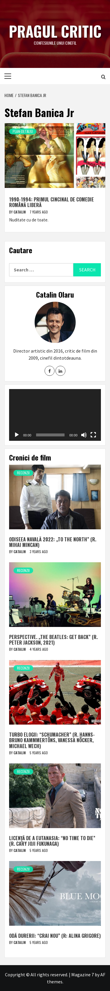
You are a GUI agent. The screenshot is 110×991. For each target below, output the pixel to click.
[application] (55, 415)
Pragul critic (55, 31)
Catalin (20, 211)
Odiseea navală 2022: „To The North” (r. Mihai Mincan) (52, 542)
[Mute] (84, 435)
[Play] (17, 435)
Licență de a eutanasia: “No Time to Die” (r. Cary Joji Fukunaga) (52, 841)
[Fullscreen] (93, 435)
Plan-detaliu (23, 131)
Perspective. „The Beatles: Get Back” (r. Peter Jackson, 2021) (53, 639)
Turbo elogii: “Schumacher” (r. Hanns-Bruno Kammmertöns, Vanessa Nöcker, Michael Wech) (52, 740)
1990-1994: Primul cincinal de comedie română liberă (51, 202)
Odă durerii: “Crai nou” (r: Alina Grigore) (55, 935)
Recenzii (23, 472)
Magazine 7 (82, 974)
